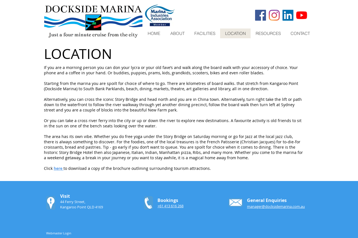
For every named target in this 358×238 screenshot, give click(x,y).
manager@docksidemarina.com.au (276, 206)
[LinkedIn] (287, 15)
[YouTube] (301, 15)
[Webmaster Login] (59, 233)
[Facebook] (260, 15)
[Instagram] (274, 15)
